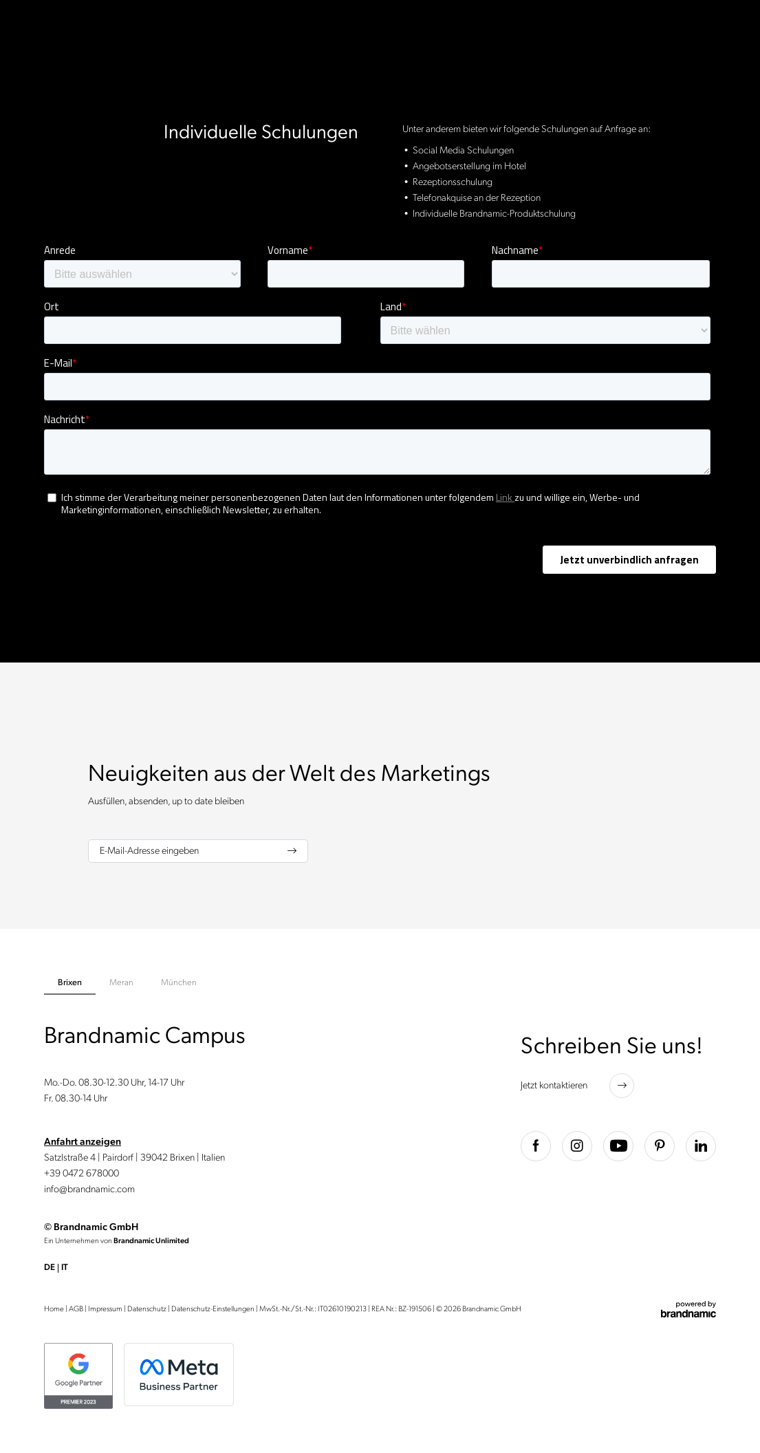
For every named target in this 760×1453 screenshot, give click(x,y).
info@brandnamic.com (89, 1189)
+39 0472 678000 (81, 1173)
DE (49, 1267)
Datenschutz (146, 1308)
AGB (76, 1308)
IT (64, 1267)
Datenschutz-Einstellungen (212, 1308)
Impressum (105, 1308)
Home (54, 1308)
